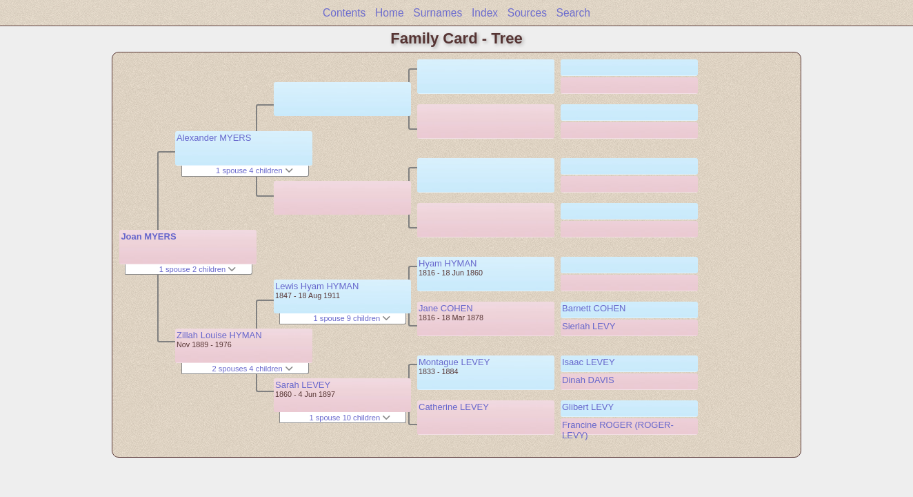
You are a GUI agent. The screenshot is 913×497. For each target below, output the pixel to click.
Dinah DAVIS (588, 380)
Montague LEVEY (454, 362)
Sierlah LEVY (588, 326)
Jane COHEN (446, 308)
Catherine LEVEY (454, 407)
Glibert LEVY (588, 407)
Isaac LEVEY (588, 362)
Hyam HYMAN (448, 263)
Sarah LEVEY (302, 385)
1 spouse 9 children (352, 318)
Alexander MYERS (214, 138)
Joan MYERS (148, 236)
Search (573, 13)
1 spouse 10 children (349, 417)
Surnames (437, 13)
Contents (344, 13)
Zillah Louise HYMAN (219, 335)
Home (389, 13)
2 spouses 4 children (252, 368)
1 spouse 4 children (254, 170)
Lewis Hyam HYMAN (317, 286)
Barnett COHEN (593, 308)
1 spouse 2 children (198, 269)
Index (485, 13)
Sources (527, 13)
